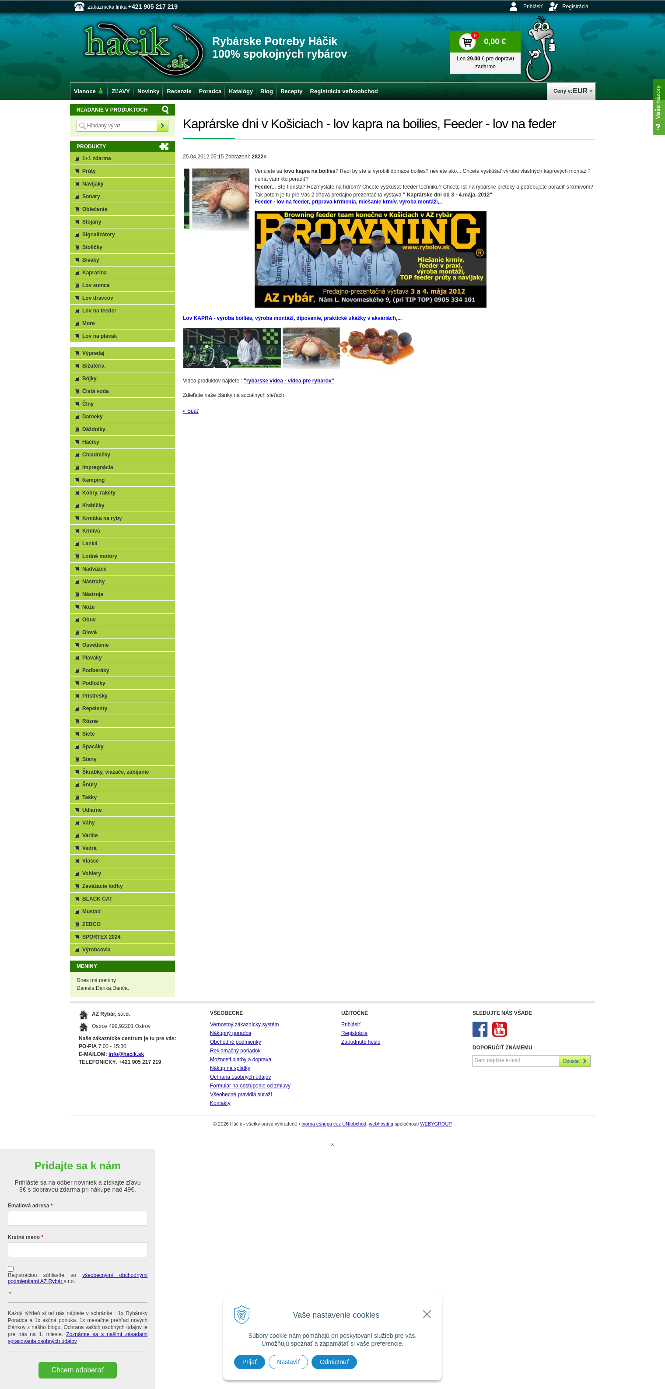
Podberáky (95, 670)
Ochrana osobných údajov (240, 1077)
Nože (88, 607)
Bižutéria (93, 366)
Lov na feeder (99, 311)
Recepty (291, 91)
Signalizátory (98, 235)
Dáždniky (93, 429)
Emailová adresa (28, 1206)
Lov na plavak (99, 336)
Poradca (210, 91)
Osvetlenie (95, 645)
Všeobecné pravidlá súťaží (241, 1094)
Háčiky (90, 442)
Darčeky (92, 417)
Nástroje (92, 594)
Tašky (89, 797)
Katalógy (241, 91)
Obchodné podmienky (235, 1042)
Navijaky (93, 184)
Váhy (88, 823)
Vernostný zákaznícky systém (244, 1024)
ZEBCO (91, 924)
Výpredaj (93, 353)
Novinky (148, 91)
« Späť (191, 411)
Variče (90, 835)
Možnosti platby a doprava (240, 1059)
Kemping (93, 480)
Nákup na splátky (230, 1068)
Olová (89, 632)
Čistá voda (95, 391)
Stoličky (92, 247)
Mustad (91, 911)
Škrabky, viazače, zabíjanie (115, 772)
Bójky (89, 378)
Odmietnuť (334, 1361)
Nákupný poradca (230, 1033)
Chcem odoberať (78, 1370)
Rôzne (90, 721)
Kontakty (220, 1103)
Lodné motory (99, 556)
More (88, 323)
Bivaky (90, 260)
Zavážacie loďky (102, 886)
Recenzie (179, 91)
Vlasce (90, 861)
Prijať (249, 1361)
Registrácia (575, 7)
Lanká (90, 543)
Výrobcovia (96, 950)
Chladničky (96, 455)
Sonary (91, 196)
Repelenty (94, 708)
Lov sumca (96, 285)
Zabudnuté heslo (360, 1042)
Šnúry (89, 785)
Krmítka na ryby (102, 518)
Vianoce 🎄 (89, 91)
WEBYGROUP (436, 1123)
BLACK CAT (97, 899)
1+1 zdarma (96, 158)
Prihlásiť (532, 7)
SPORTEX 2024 (101, 937)
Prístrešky (95, 696)
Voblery (91, 873)
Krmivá (91, 531)
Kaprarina (94, 273)
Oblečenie (94, 209)
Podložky (93, 683)
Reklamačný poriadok (235, 1051)
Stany (89, 759)
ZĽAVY (121, 91)
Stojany (91, 222)
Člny (88, 404)
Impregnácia (97, 467)
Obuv (89, 620)
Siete (88, 734)
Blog (266, 91)
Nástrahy (93, 582)
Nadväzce (94, 569)
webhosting (381, 1123)
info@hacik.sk (126, 1054)
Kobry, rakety (99, 493)
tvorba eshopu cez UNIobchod (333, 1123)
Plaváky (92, 658)
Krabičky (93, 505)
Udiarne (92, 810)
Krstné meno (24, 1237)
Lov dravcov (97, 298)
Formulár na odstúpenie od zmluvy (250, 1086)
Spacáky (93, 747)
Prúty (89, 171)
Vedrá (89, 848)
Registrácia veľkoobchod (344, 91)
